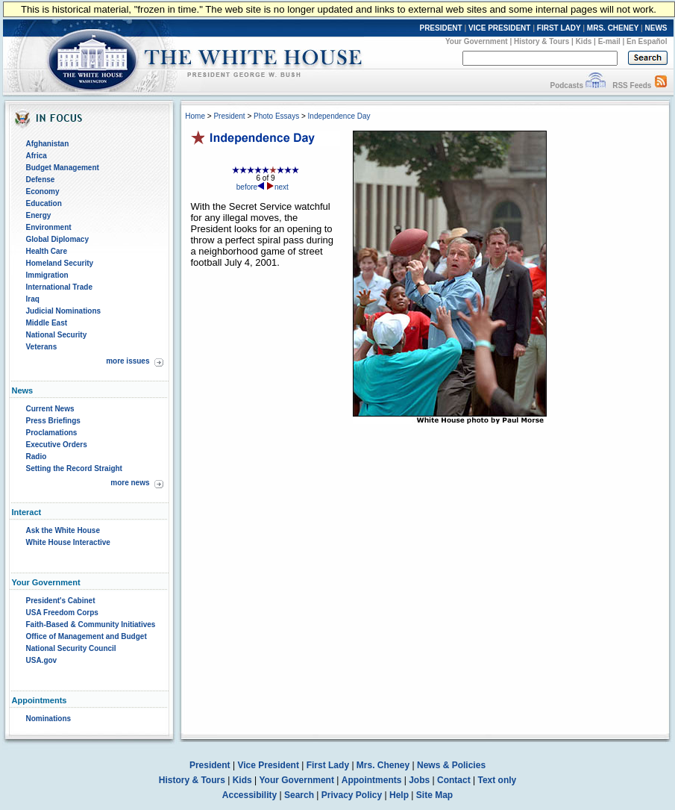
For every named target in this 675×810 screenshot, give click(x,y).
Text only (496, 780)
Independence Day (339, 116)
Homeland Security (60, 263)
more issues (127, 361)
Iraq (33, 299)
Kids (584, 41)
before (250, 187)
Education (44, 203)
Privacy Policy (351, 795)
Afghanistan (47, 144)
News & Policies (451, 765)
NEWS (656, 28)
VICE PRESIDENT (499, 28)
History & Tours (541, 41)
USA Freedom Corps (62, 612)
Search (299, 795)
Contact (454, 780)
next (278, 187)
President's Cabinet (60, 600)
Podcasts (566, 85)
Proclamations (52, 433)
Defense (40, 179)
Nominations (49, 718)
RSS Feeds (631, 85)
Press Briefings (53, 421)
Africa (36, 156)
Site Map (434, 795)
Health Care (47, 251)
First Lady (328, 765)
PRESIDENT (440, 28)
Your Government (476, 41)
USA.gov (41, 660)
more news (129, 483)
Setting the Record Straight (74, 468)
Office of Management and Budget (86, 636)
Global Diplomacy (57, 239)
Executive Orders (56, 444)
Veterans (41, 347)
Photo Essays (276, 116)
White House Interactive (68, 542)
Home (195, 116)
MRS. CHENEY (612, 28)
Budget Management (62, 167)
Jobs (419, 780)
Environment (49, 227)
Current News (50, 409)
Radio (36, 456)
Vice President (268, 765)
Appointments (372, 780)
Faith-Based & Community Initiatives (91, 624)
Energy (38, 215)
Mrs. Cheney (383, 765)
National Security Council (71, 648)
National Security (56, 335)
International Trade (59, 287)
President (229, 116)
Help (399, 795)
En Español (647, 41)
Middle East (47, 323)
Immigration (47, 275)
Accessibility (249, 795)
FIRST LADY (559, 28)
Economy (43, 191)
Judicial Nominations (63, 311)
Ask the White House (63, 530)
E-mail (609, 41)
